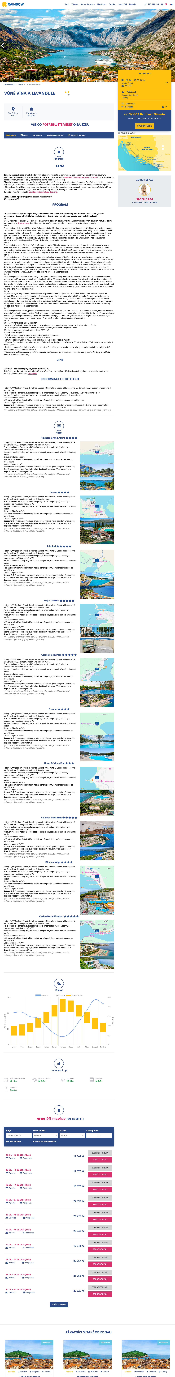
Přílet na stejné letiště (45, 1141)
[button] (85, 77)
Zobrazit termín (100, 1153)
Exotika (112, 4)
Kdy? (8, 1130)
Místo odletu (39, 1130)
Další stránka (59, 1304)
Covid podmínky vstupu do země (43, 192)
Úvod (67, 4)
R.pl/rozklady (23, 223)
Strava (63, 1130)
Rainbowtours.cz (9, 84)
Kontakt (132, 4)
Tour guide (32, 373)
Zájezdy (74, 4)
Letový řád (122, 4)
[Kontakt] (162, 4)
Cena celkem (14, 1141)
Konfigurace (92, 1130)
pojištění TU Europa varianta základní (80, 177)
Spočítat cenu (100, 1160)
